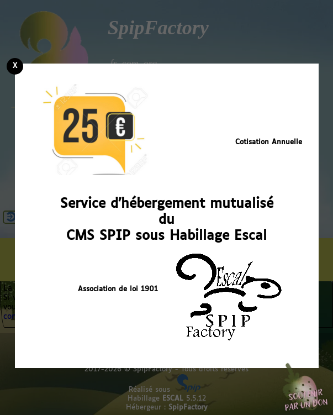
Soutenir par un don (305, 387)
